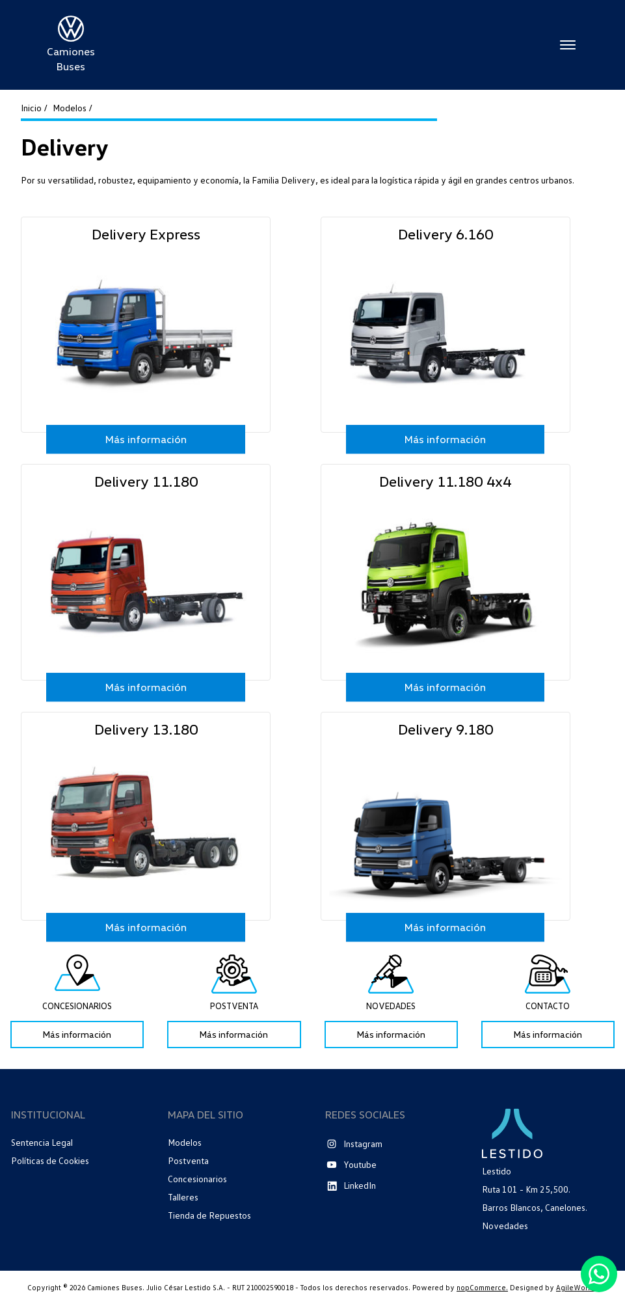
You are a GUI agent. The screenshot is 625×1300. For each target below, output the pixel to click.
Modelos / (72, 108)
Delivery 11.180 (146, 480)
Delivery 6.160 (445, 233)
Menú (567, 44)
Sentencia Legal (42, 1142)
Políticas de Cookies (50, 1161)
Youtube (360, 1164)
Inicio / (34, 108)
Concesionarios (197, 1178)
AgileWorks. (577, 1287)
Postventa (188, 1160)
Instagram (362, 1143)
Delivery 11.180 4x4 (445, 480)
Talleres (183, 1196)
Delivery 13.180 (146, 728)
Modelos (185, 1142)
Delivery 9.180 (445, 728)
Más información (146, 439)
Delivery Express (146, 233)
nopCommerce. (482, 1287)
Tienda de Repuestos (209, 1215)
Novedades (505, 1226)
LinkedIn (359, 1185)
